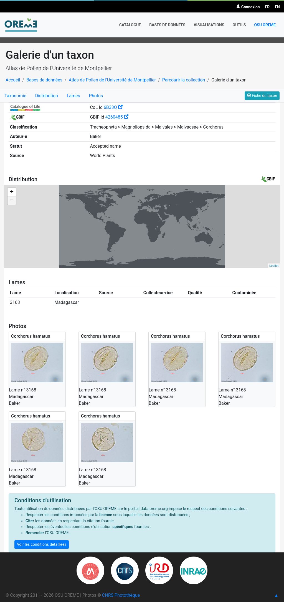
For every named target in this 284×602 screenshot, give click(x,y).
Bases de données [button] (167, 25)
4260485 (116, 117)
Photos (96, 95)
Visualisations (209, 25)
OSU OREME (265, 25)
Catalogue (130, 25)
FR (267, 7)
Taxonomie (15, 95)
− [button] (12, 200)
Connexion (248, 7)
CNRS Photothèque (121, 595)
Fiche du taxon (262, 95)
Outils (239, 25)
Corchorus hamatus (30, 336)
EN (277, 7)
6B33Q (113, 107)
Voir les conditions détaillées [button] (41, 544)
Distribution (46, 95)
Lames (73, 95)
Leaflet (273, 265)
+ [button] (12, 192)
